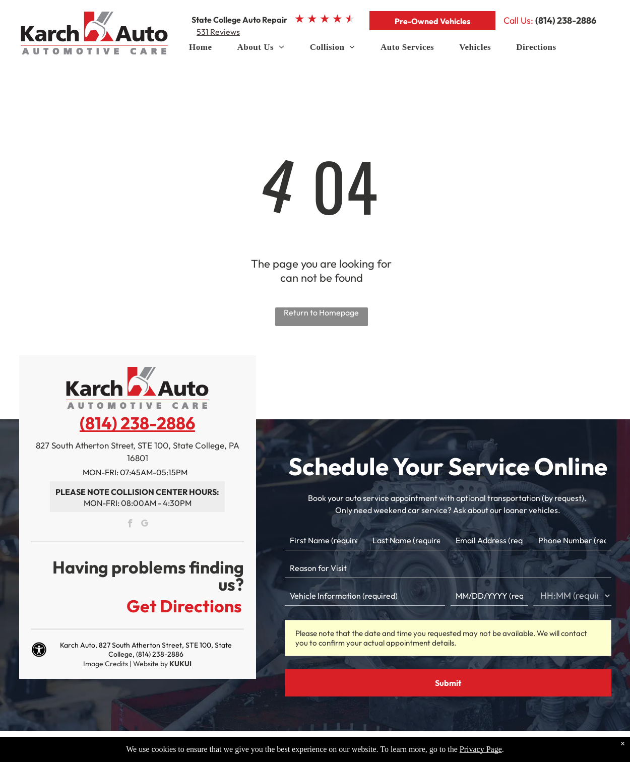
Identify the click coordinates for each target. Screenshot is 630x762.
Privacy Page (481, 749)
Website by (150, 663)
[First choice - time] (572, 596)
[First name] (323, 540)
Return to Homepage (321, 312)
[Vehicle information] (365, 596)
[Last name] (406, 540)
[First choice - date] (489, 596)
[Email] (489, 540)
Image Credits (105, 663)
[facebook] (130, 524)
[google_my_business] (145, 524)
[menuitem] (200, 49)
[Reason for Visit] (448, 568)
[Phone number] (572, 540)
